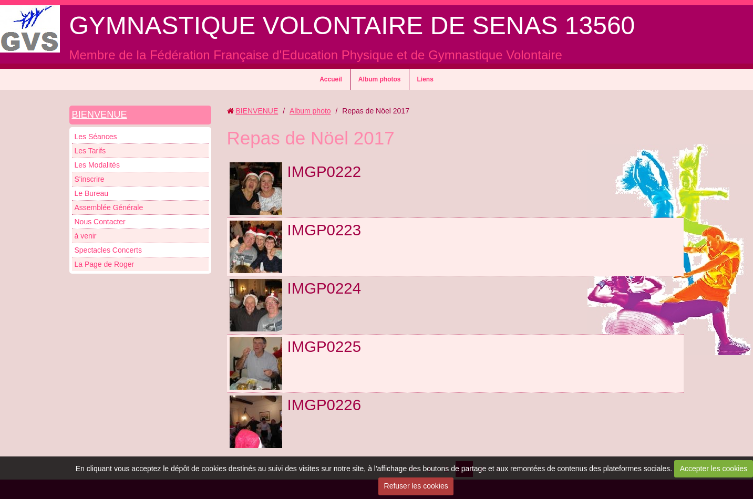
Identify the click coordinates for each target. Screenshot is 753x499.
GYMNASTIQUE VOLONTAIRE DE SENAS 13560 (352, 25)
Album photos (379, 79)
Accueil (330, 79)
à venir (86, 236)
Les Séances (96, 136)
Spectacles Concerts (108, 250)
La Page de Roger (105, 264)
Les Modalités (97, 165)
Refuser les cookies (416, 486)
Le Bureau (92, 193)
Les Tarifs (90, 151)
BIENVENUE (99, 114)
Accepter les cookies (713, 468)
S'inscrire (90, 179)
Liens (425, 79)
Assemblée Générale (109, 207)
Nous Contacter (100, 221)
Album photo (310, 111)
